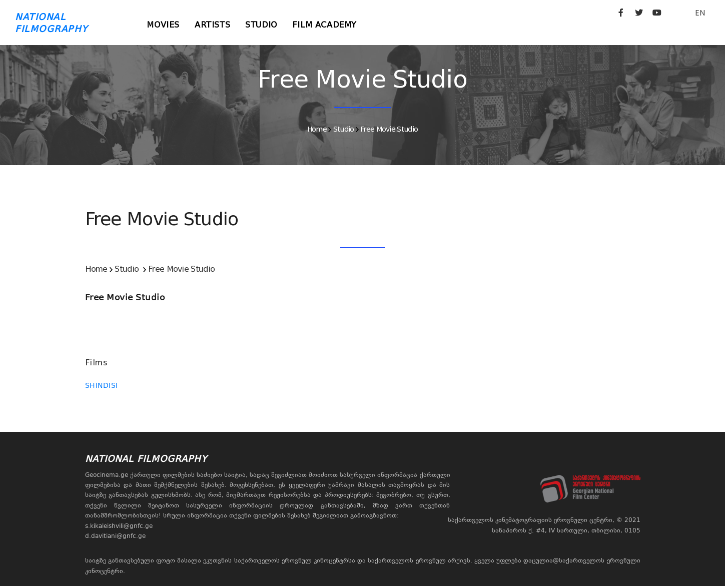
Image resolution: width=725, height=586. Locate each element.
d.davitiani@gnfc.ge (115, 535)
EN (700, 13)
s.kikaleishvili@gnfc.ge (119, 525)
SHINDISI (101, 385)
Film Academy (324, 25)
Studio (261, 25)
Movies (163, 25)
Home (317, 129)
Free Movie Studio (389, 129)
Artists (212, 25)
